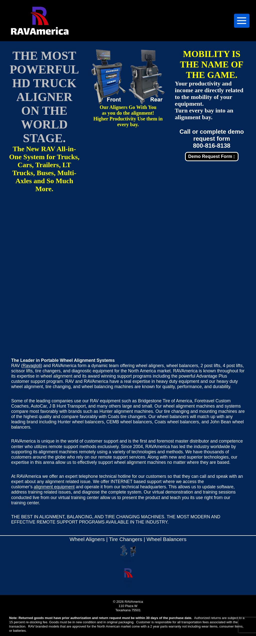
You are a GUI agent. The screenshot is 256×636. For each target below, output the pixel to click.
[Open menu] (242, 21)
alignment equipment (54, 486)
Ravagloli (31, 365)
